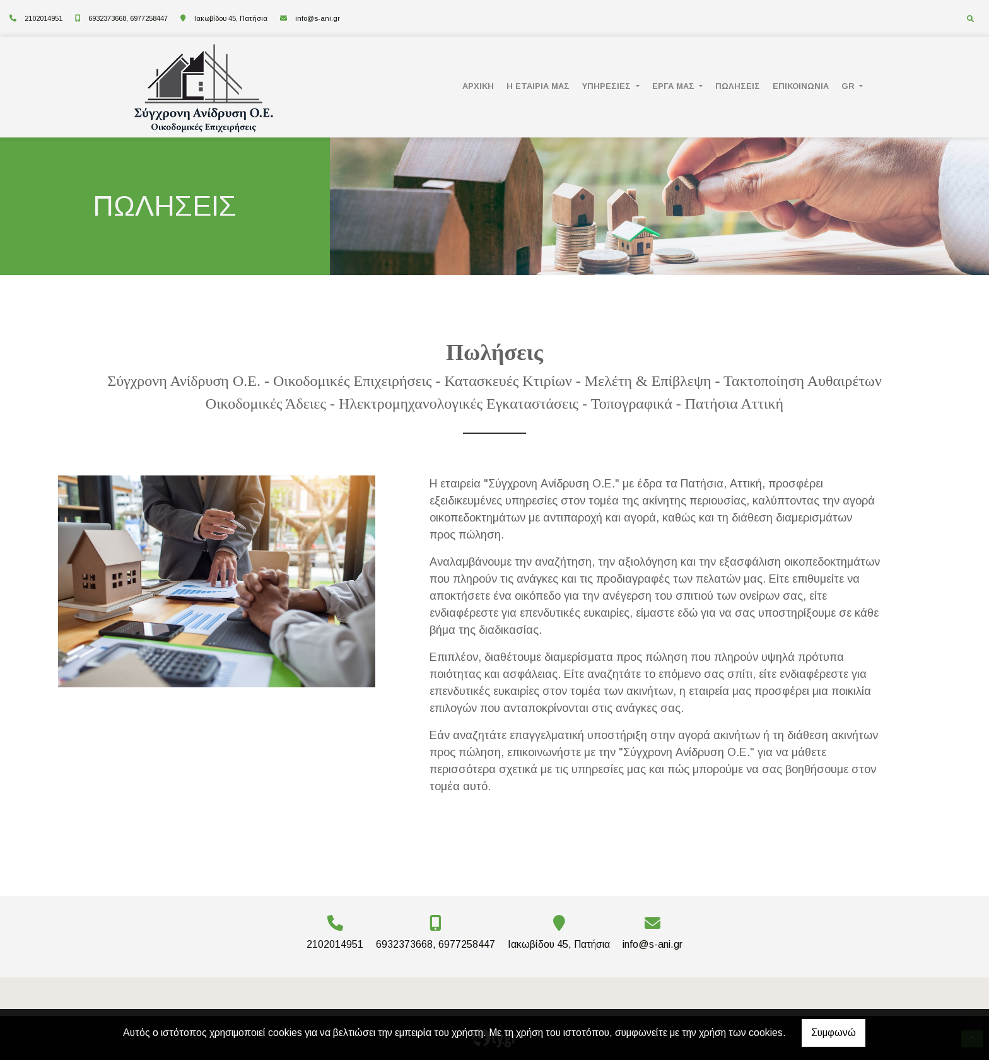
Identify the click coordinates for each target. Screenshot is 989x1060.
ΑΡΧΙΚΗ (478, 86)
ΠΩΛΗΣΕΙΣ (737, 86)
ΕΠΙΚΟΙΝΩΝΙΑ (801, 86)
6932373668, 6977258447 (128, 18)
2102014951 (43, 18)
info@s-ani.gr (317, 18)
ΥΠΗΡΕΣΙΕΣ (607, 86)
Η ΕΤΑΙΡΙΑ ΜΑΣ (538, 86)
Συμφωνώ (833, 1032)
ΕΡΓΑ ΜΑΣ (674, 86)
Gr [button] (849, 86)
